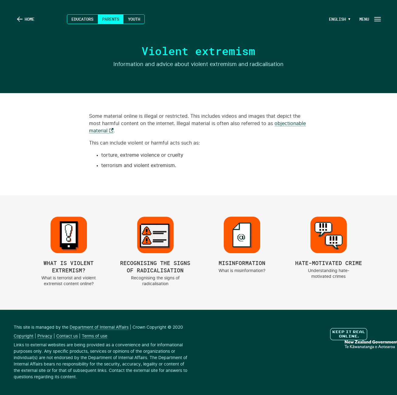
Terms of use (94, 336)
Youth (134, 19)
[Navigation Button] (370, 19)
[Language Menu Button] (337, 19)
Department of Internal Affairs (99, 327)
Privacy (44, 336)
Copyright (23, 336)
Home (29, 19)
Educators (82, 19)
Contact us (67, 336)
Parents (110, 19)
